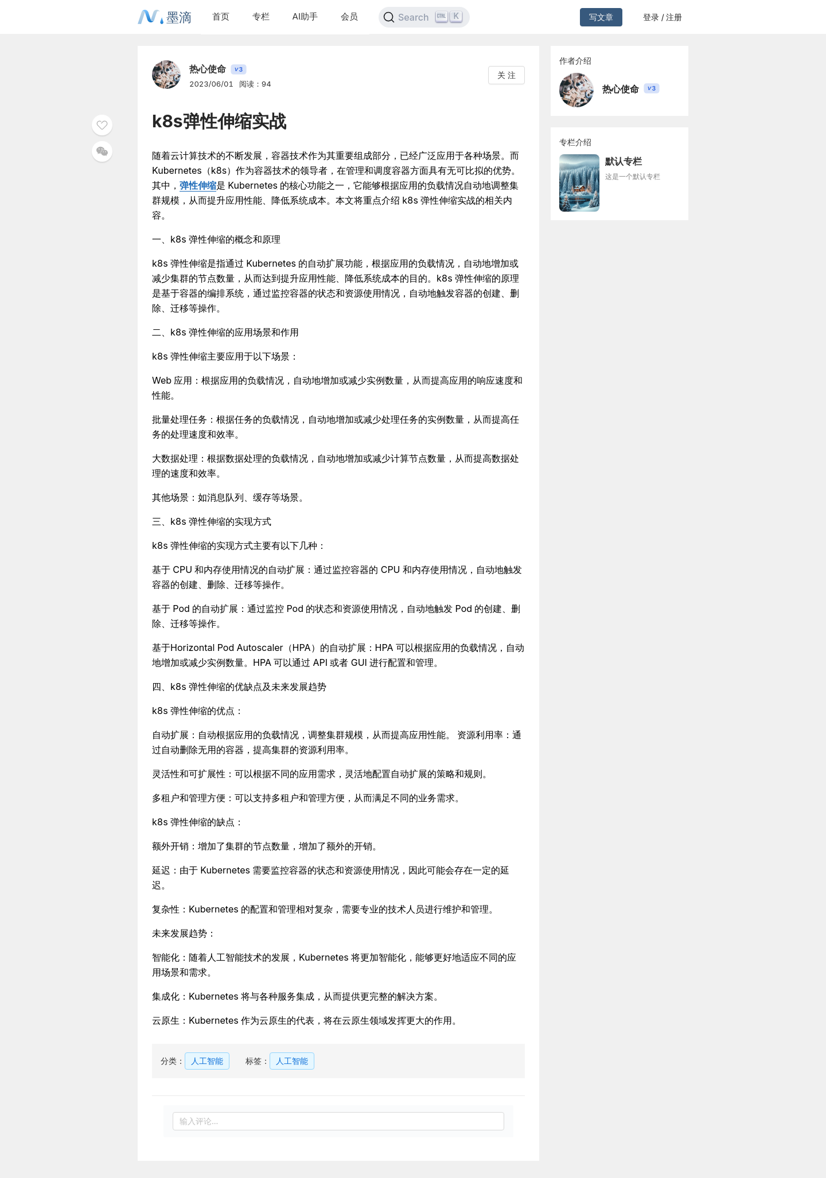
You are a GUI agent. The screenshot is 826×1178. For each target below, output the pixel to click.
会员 (349, 16)
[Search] (424, 17)
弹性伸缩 (198, 185)
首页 (220, 16)
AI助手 (305, 16)
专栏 (261, 16)
